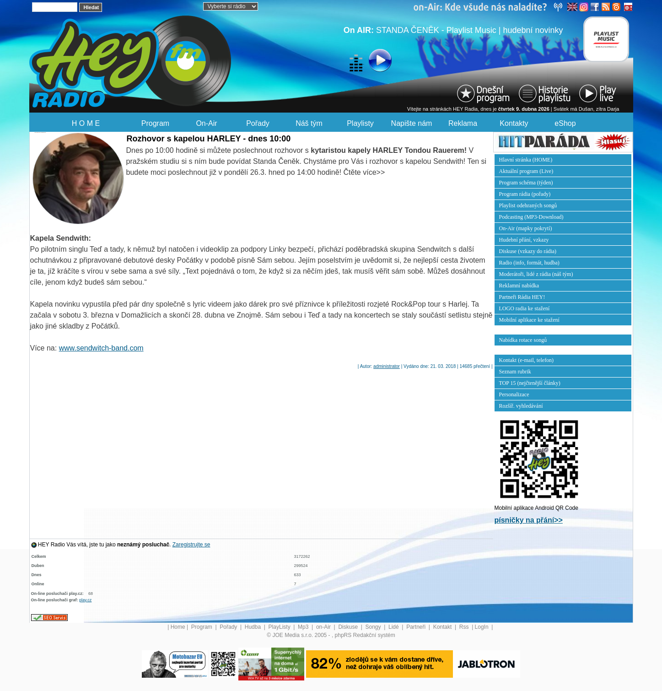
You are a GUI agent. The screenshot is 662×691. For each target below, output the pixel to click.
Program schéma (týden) (526, 182)
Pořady (257, 123)
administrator (386, 366)
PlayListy (280, 627)
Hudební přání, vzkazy (524, 240)
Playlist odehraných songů (528, 205)
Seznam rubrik (515, 371)
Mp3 (304, 627)
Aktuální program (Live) (526, 171)
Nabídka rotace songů (523, 340)
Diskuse (348, 627)
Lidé (394, 627)
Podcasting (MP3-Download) (531, 217)
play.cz (85, 600)
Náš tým (309, 123)
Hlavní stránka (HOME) (526, 160)
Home (178, 627)
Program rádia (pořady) (525, 194)
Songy (374, 627)
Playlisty (360, 123)
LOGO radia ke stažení (524, 308)
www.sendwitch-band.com (101, 348)
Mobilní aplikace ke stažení (529, 320)
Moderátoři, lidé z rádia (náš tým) (536, 274)
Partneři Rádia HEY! (522, 297)
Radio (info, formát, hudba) (529, 262)
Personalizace (514, 394)
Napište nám (411, 123)
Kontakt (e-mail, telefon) (526, 360)
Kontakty (514, 123)
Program (155, 123)
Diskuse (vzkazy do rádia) (528, 251)
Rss (464, 627)
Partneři (416, 627)
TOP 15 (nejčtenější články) (529, 383)
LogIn (482, 627)
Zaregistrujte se (191, 544)
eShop (565, 123)
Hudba (254, 627)
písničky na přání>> (529, 520)
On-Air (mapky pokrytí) (525, 228)
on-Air (324, 627)
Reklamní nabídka (519, 285)
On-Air (206, 123)
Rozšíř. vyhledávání (521, 406)
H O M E (86, 123)
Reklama (462, 123)
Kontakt (443, 627)
